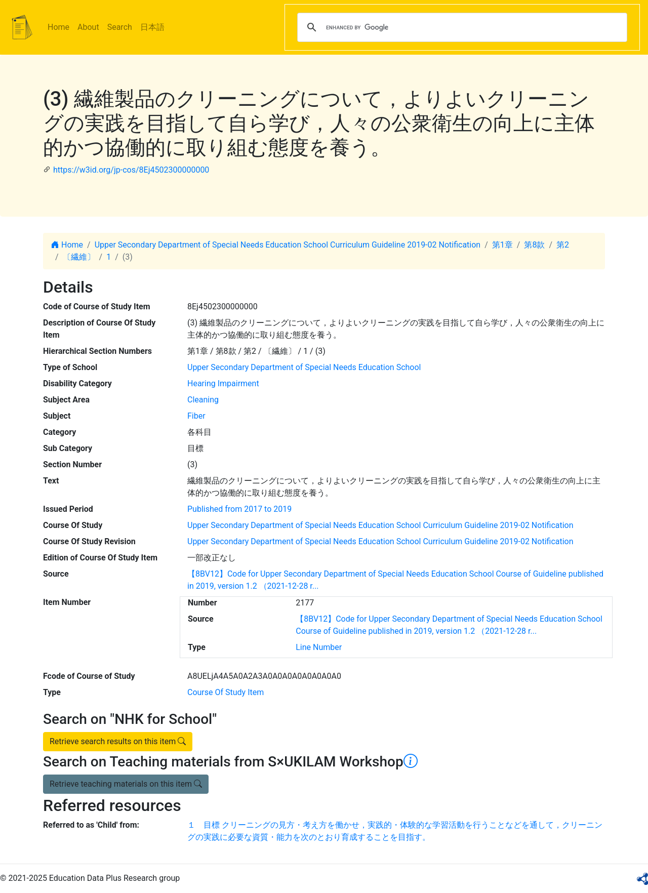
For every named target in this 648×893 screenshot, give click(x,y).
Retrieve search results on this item (118, 741)
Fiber (196, 416)
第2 (562, 245)
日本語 (152, 27)
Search (119, 27)
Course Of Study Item (225, 692)
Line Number (319, 647)
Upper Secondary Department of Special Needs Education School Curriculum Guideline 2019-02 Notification (288, 245)
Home (58, 27)
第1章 (502, 245)
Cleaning (203, 399)
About (88, 27)
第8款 (534, 245)
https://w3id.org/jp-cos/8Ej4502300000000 (131, 170)
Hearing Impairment (223, 383)
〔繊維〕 (79, 257)
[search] (460, 27)
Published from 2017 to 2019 (239, 509)
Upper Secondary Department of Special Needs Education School (304, 367)
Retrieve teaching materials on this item (126, 784)
